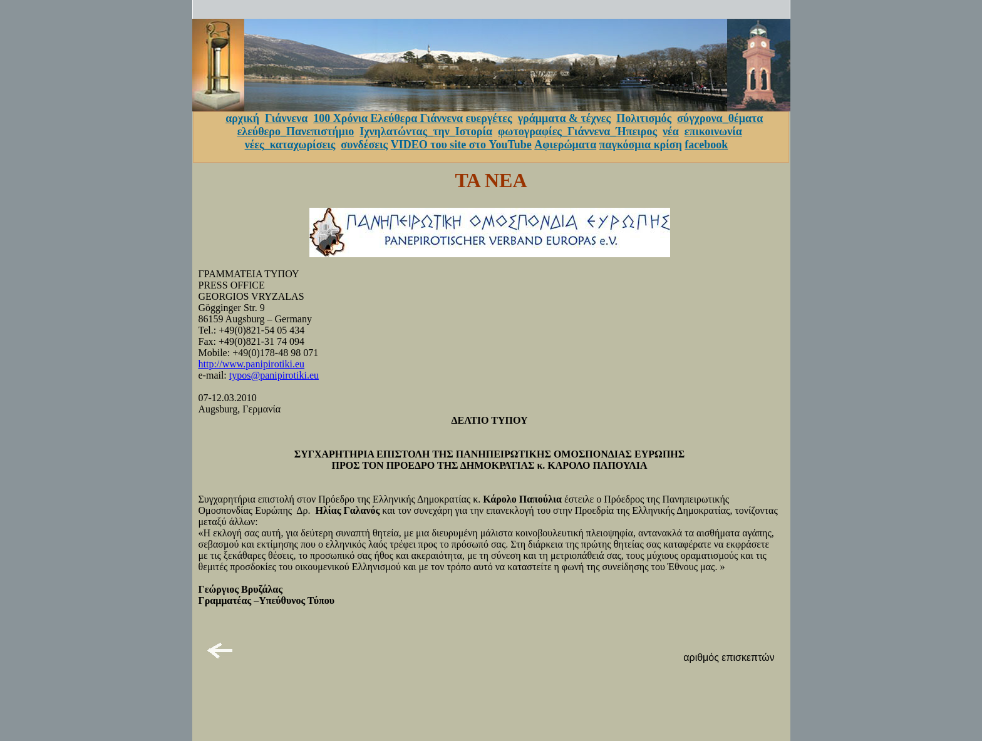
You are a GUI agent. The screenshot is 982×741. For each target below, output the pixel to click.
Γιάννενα (286, 118)
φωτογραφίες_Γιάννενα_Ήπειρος (577, 131)
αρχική (242, 118)
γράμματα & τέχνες (564, 118)
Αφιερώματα (565, 144)
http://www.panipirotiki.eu (252, 364)
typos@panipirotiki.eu (274, 375)
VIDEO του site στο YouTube (461, 144)
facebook (706, 144)
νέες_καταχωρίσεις (290, 144)
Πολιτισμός (643, 118)
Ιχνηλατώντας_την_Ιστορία (425, 131)
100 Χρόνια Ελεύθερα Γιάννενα (388, 118)
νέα (671, 131)
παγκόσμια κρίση (640, 144)
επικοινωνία (713, 131)
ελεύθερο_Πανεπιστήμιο (295, 131)
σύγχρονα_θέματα (720, 118)
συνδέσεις (364, 144)
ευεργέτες (489, 118)
